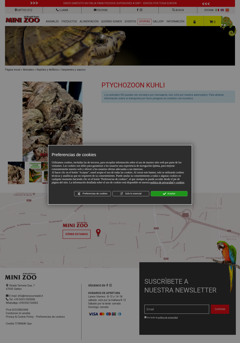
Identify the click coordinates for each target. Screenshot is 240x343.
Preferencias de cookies (92, 193)
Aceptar (169, 193)
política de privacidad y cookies (167, 182)
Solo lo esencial (131, 193)
